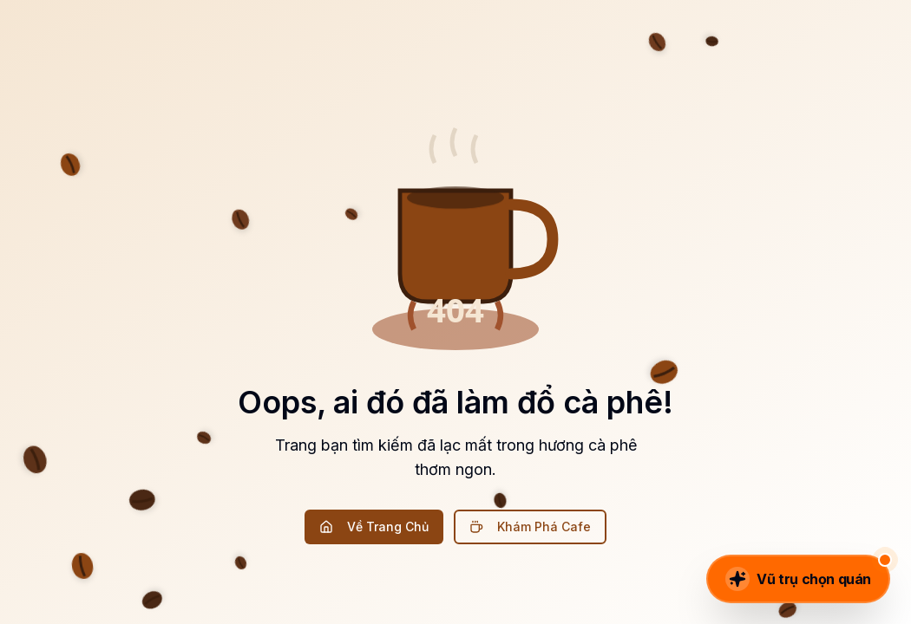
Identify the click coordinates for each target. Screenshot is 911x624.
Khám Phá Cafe (530, 526)
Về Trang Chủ (374, 526)
